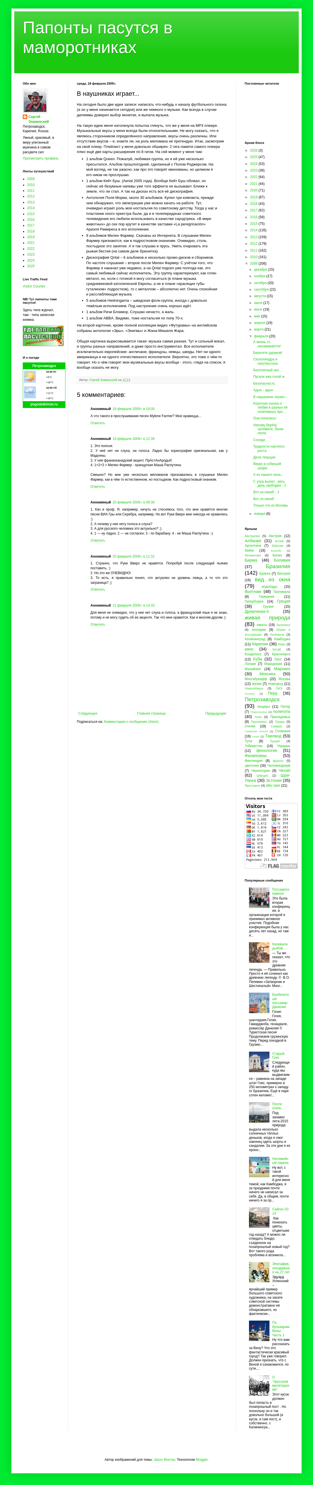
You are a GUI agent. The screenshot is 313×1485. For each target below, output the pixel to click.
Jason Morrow (164, 1460)
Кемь (281, 644)
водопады (269, 587)
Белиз (277, 555)
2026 (254, 150)
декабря (261, 270)
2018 (31, 231)
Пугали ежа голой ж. (269, 377)
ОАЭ (279, 688)
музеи (256, 684)
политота (281, 711)
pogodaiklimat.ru (44, 404)
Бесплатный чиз (266, 370)
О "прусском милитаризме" (280, 1383)
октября (260, 283)
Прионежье (259, 721)
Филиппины (256, 755)
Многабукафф (256, 679)
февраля (261, 336)
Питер (285, 707)
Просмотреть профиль (41, 158)
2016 (31, 220)
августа (260, 296)
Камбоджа (282, 639)
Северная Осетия (256, 731)
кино (249, 649)
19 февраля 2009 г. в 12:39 (134, 439)
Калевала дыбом (280, 946)
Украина (283, 746)
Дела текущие (264, 457)
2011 (31, 191)
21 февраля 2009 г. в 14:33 (134, 605)
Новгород (275, 684)
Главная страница (151, 713)
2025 (31, 266)
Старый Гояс (278, 1056)
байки (249, 550)
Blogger (201, 1460)
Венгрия (283, 574)
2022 (31, 249)
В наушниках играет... (270, 397)
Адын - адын (263, 390)
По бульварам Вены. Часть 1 (280, 1329)
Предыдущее (215, 713)
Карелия (260, 644)
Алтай (279, 541)
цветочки (252, 766)
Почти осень (277, 1106)
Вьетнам (253, 591)
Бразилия (278, 566)
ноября (260, 276)
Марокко (282, 668)
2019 (31, 237)
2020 (254, 190)
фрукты (278, 760)
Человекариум (278, 766)
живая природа (267, 618)
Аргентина (253, 546)
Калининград (255, 639)
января (260, 514)
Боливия (282, 560)
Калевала (277, 634)
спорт (255, 736)
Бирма (251, 560)
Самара (276, 726)
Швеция (262, 775)
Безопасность (264, 383)
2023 (31, 254)
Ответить (97, 423)
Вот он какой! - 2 (266, 492)
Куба (257, 659)
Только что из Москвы (270, 505)
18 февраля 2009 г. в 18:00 (134, 409)
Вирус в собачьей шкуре (267, 466)
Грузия (268, 607)
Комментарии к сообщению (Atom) (131, 722)
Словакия (282, 731)
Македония (273, 664)
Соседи (259, 440)
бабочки (277, 545)
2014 (31, 208)
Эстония (274, 780)
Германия (266, 597)
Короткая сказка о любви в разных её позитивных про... (270, 407)
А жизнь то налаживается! (267, 344)
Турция (275, 741)
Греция (283, 601)
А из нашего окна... (268, 475)
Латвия (250, 664)
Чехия (284, 770)
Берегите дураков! (267, 353)
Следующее (87, 713)
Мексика (267, 674)
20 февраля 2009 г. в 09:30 (134, 502)
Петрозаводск (44, 366)
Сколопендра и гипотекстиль (265, 361)
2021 (31, 243)
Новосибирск (254, 688)
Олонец (250, 693)
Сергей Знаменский (38, 119)
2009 (31, 179)
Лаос (278, 659)
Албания (253, 540)
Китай (277, 649)
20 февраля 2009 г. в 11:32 (134, 556)
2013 (31, 202)
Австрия (275, 536)
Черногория (260, 771)
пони (258, 717)
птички (250, 726)
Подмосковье (258, 711)
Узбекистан (253, 746)
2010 (31, 185)
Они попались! (265, 418)
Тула (248, 741)
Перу (272, 693)
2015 (31, 214)
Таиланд (273, 736)
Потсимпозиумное (280, 892)
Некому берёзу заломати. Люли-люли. (268, 429)
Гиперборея (254, 601)
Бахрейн (276, 550)
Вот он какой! (263, 499)
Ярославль (252, 785)
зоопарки (259, 630)
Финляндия (254, 761)
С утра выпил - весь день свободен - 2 (269, 483)
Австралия (252, 536)
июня (258, 309)
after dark (273, 786)
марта (259, 329)
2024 (31, 260)
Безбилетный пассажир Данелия (280, 1001)
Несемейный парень (280, 1161)
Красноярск (281, 654)
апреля (260, 323)
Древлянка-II (257, 611)
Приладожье (280, 717)
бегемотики (253, 555)
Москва (284, 679)
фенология (266, 750)
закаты (261, 625)
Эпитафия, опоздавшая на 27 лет (281, 1268)
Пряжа (280, 721)
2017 (31, 225)
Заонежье (283, 625)
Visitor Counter (34, 286)
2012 (31, 196)
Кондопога (253, 654)
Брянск (265, 574)
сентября (262, 289)
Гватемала (281, 592)
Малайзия (253, 669)
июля (258, 303)
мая (257, 316)
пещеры (263, 707)
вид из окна (272, 579)
